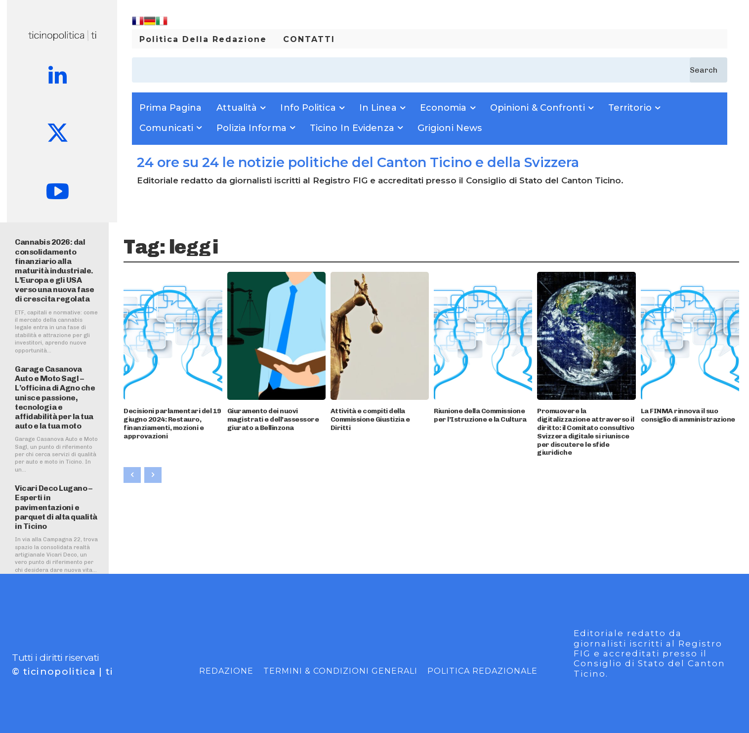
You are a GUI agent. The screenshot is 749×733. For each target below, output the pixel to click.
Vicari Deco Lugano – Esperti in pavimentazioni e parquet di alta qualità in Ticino (56, 507)
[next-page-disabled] (153, 475)
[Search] (708, 70)
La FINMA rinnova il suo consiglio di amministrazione (688, 415)
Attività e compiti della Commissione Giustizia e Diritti (370, 419)
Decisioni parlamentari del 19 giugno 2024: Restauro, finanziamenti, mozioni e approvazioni (172, 423)
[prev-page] (132, 475)
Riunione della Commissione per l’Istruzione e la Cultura (480, 415)
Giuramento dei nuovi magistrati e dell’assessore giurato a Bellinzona (273, 419)
